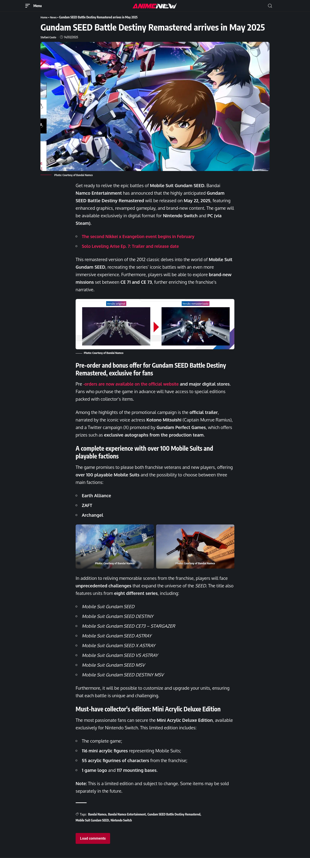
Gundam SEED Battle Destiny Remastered (173, 814)
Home (44, 17)
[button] (270, 5)
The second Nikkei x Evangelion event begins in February (141, 236)
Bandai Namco (97, 814)
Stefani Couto (48, 37)
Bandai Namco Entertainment (127, 814)
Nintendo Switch (121, 820)
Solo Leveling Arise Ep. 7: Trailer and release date (133, 246)
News (53, 17)
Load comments (93, 838)
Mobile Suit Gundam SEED (92, 820)
